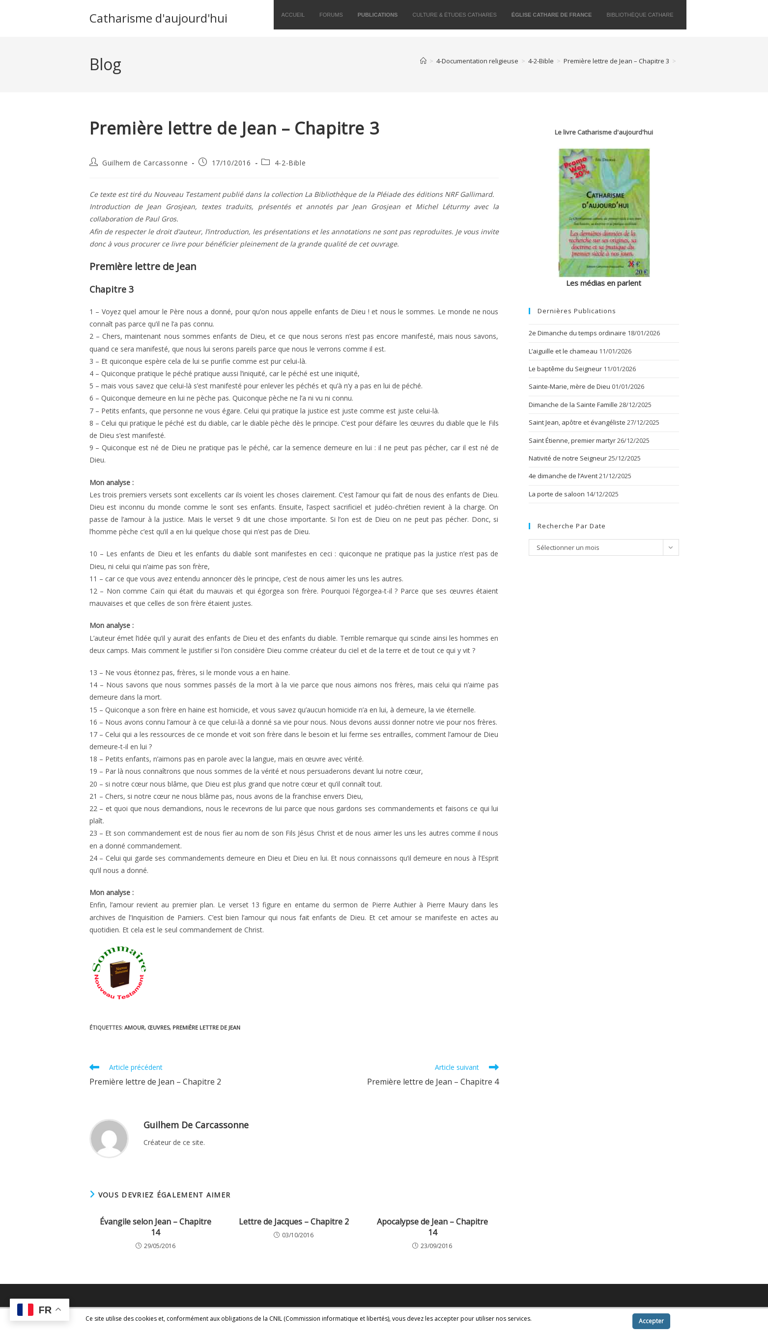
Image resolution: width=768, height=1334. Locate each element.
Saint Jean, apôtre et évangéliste (577, 422)
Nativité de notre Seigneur (568, 458)
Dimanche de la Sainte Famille (573, 404)
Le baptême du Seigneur (565, 368)
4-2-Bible (290, 162)
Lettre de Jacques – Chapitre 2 (294, 1221)
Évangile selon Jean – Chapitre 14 (155, 1227)
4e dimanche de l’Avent (563, 475)
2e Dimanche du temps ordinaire (577, 332)
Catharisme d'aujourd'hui (158, 18)
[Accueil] (423, 60)
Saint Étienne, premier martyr (572, 440)
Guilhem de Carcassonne (145, 162)
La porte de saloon (557, 494)
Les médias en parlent (603, 283)
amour (134, 1027)
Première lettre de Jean (206, 1027)
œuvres (158, 1027)
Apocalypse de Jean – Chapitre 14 (432, 1227)
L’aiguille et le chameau (563, 351)
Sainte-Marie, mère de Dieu (569, 386)
